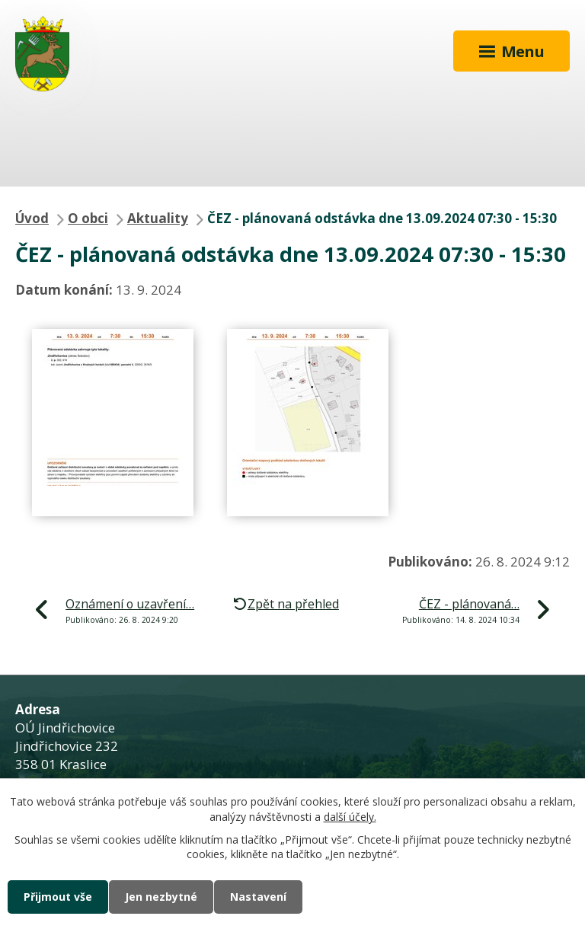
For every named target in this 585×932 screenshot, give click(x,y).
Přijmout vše (58, 896)
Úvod (32, 218)
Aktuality (157, 218)
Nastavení (258, 896)
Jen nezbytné (161, 896)
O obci (88, 218)
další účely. (350, 816)
